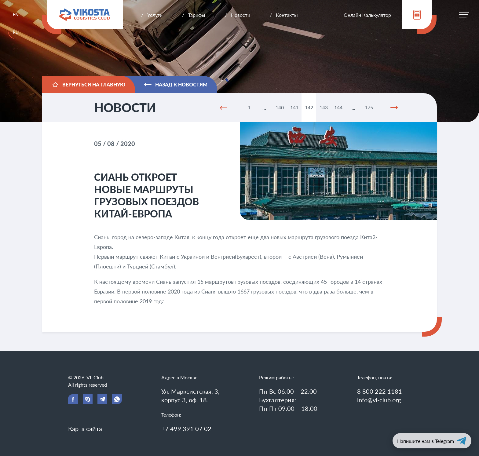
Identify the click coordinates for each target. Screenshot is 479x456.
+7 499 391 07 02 (186, 428)
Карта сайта (85, 428)
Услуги (155, 15)
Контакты (287, 15)
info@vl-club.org (379, 399)
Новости (240, 15)
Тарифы (196, 15)
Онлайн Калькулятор (367, 15)
